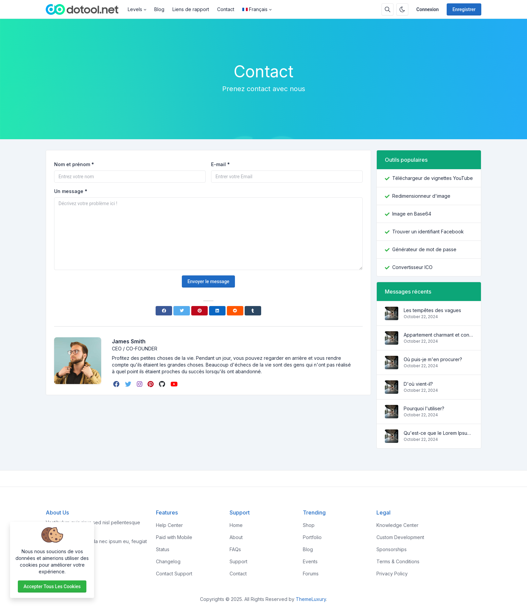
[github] (163, 384)
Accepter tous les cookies (52, 586)
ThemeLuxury (311, 599)
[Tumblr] (253, 310)
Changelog (168, 561)
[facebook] (117, 384)
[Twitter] (181, 310)
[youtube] (174, 384)
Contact (225, 9)
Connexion (427, 9)
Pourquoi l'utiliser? (424, 408)
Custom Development (400, 537)
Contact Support (174, 573)
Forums (311, 573)
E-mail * (220, 164)
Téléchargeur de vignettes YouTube (432, 178)
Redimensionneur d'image (421, 196)
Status (162, 549)
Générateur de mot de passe (424, 249)
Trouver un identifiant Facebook (428, 231)
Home (236, 525)
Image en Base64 (411, 214)
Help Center (169, 525)
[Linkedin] (217, 310)
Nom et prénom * (74, 164)
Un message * (70, 191)
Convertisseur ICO (412, 267)
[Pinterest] (199, 310)
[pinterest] (151, 384)
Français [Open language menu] (255, 9)
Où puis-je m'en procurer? (433, 359)
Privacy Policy (392, 573)
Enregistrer (464, 9)
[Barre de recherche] (387, 9)
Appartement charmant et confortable (438, 335)
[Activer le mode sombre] (402, 9)
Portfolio (312, 537)
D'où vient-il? (418, 384)
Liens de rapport (190, 9)
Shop (309, 525)
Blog (159, 9)
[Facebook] (164, 310)
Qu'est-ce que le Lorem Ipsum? (438, 433)
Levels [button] (135, 9)
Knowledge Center (397, 525)
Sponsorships (391, 549)
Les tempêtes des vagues (432, 310)
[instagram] (140, 384)
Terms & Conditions (397, 561)
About (236, 537)
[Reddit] (235, 310)
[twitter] (129, 384)
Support (238, 561)
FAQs (235, 549)
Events (310, 561)
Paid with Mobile (174, 537)
